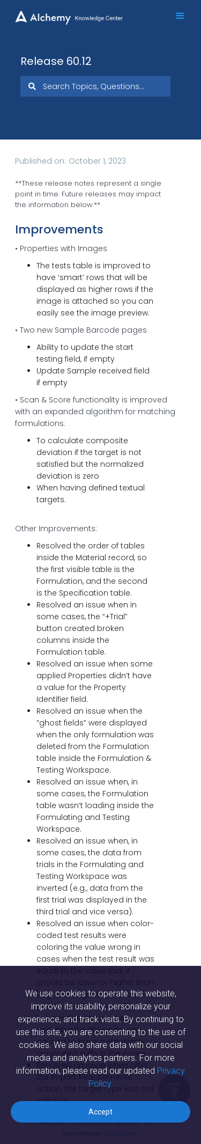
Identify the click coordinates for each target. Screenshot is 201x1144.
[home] (75, 12)
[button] (175, 16)
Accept (100, 1112)
